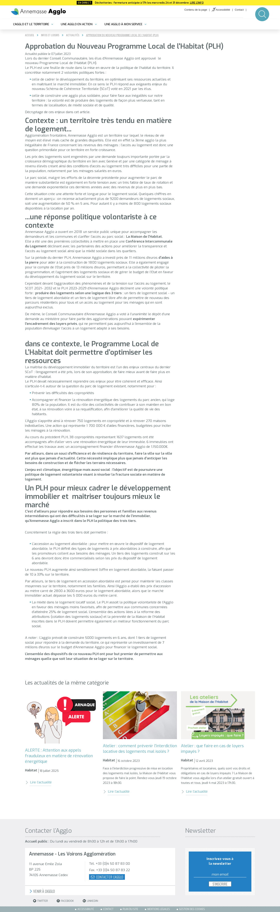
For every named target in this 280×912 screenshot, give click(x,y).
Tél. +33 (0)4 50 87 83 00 (109, 863)
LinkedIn (90, 901)
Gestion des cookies (192, 909)
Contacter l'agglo (107, 877)
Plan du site (130, 909)
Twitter (40, 901)
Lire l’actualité (38, 782)
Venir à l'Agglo (42, 891)
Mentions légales (158, 909)
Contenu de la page (195, 9)
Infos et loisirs (50, 35)
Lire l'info (197, 2)
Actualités (72, 35)
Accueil (29, 35)
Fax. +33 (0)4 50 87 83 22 (109, 870)
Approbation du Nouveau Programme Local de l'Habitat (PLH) (122, 35)
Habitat (31, 770)
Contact (239, 9)
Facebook (65, 901)
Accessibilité (223, 9)
